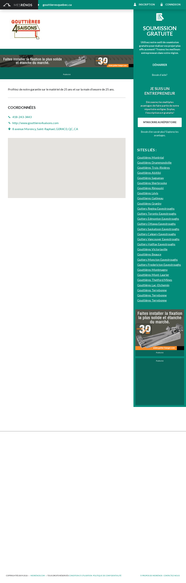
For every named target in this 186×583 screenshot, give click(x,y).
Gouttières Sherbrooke (152, 280)
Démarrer (160, 64)
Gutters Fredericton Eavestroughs (159, 362)
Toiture (54, 477)
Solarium (11, 477)
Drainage (11, 462)
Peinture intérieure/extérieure (24, 540)
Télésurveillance (102, 487)
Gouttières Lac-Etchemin (153, 382)
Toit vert (11, 482)
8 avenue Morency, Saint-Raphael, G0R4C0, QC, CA (45, 129)
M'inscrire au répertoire (159, 170)
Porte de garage (59, 472)
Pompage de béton (17, 559)
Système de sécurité (105, 482)
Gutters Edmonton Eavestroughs (158, 316)
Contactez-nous (171, 576)
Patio (9, 467)
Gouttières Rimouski (150, 285)
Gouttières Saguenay (150, 275)
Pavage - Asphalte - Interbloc (67, 467)
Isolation (11, 535)
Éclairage (11, 525)
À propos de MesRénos (151, 576)
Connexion (173, 4)
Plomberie (56, 554)
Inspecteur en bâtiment (64, 530)
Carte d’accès (144, 487)
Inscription (147, 4)
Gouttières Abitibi (149, 270)
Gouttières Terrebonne (152, 387)
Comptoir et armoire (105, 447)
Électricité (56, 525)
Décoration (143, 452)
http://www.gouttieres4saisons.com (95, 35)
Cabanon (55, 447)
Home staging (101, 452)
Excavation (12, 457)
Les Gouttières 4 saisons (76, 26)
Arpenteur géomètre (62, 519)
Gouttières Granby (149, 301)
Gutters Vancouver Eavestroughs (158, 336)
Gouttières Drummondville (154, 260)
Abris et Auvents (16, 447)
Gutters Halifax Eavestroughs (156, 341)
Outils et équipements (63, 535)
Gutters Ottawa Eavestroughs (156, 321)
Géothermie (100, 462)
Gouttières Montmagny (152, 367)
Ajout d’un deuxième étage (65, 514)
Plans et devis (14, 514)
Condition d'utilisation (80, 576)
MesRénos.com (37, 576)
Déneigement (58, 452)
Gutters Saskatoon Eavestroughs (158, 326)
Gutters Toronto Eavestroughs (156, 311)
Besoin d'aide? (159, 74)
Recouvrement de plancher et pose (114, 471)
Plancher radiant (146, 471)
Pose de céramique (147, 447)
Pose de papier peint (62, 540)
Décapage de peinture (19, 472)
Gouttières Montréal (150, 255)
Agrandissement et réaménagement (27, 519)
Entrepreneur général (19, 530)
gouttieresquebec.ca (57, 4)
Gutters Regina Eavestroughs (156, 306)
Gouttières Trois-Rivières (153, 265)
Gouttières (56, 462)
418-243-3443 (60, 35)
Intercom (142, 476)
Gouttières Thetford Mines (154, 377)
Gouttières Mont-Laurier (153, 372)
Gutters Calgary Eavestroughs (156, 331)
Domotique (100, 457)
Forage (54, 457)
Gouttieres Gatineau (150, 296)
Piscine (10, 554)
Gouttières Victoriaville (152, 347)
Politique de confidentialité (107, 576)
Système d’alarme (146, 482)
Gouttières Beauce (149, 352)
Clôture (10, 452)
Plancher (98, 476)
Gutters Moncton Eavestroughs (157, 357)
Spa (8, 545)
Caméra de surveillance (106, 492)
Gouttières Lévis (147, 290)
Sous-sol (141, 457)
